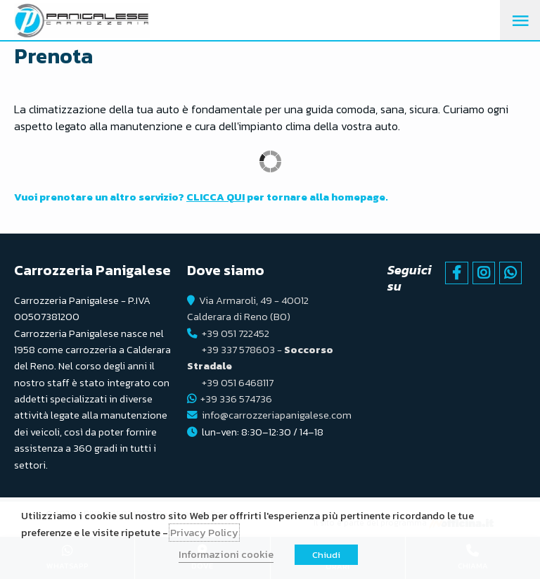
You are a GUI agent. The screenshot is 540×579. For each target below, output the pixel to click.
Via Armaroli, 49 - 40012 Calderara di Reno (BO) (248, 308)
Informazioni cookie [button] (226, 554)
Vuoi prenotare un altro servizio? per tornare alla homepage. (201, 197)
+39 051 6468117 (238, 382)
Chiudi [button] (326, 554)
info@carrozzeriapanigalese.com (277, 415)
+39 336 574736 (236, 399)
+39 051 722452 (235, 333)
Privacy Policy (204, 532)
